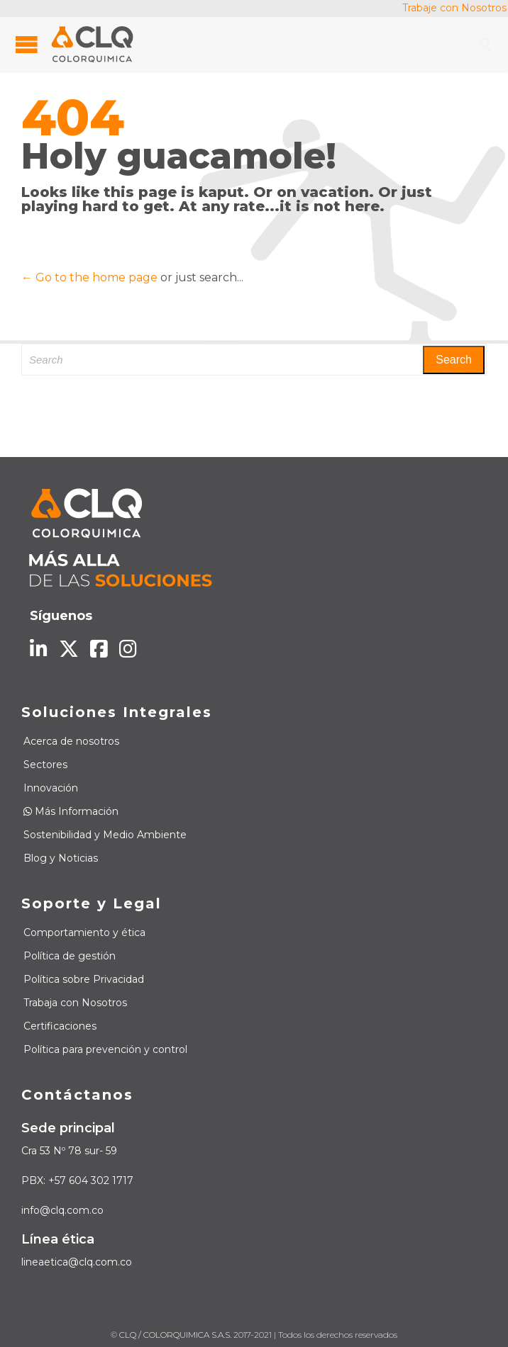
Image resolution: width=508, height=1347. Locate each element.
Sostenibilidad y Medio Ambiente (105, 834)
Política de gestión (69, 955)
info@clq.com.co (62, 1210)
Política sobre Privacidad (83, 979)
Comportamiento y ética (84, 932)
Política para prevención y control (105, 1049)
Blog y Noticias (60, 858)
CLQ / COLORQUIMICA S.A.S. (175, 1334)
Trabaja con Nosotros (75, 1002)
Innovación (50, 788)
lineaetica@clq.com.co (76, 1262)
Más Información (70, 811)
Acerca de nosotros (71, 741)
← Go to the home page (89, 277)
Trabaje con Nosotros (454, 7)
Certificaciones (59, 1026)
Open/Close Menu (26, 44)
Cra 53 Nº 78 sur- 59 (69, 1150)
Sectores (45, 764)
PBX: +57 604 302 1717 (77, 1180)
